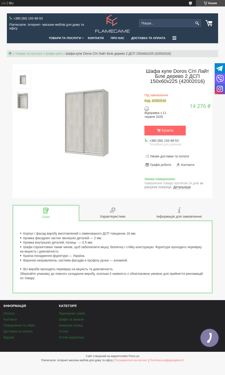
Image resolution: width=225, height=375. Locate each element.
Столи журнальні (71, 337)
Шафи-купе (53, 53)
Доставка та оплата (148, 38)
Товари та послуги (65, 38)
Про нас (117, 38)
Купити (167, 130)
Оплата (8, 313)
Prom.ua (134, 356)
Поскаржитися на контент (131, 360)
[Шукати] (197, 23)
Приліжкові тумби (72, 313)
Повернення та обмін (19, 325)
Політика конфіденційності (167, 360)
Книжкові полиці (71, 325)
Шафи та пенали (71, 319)
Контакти (96, 38)
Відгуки (8, 337)
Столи (63, 331)
